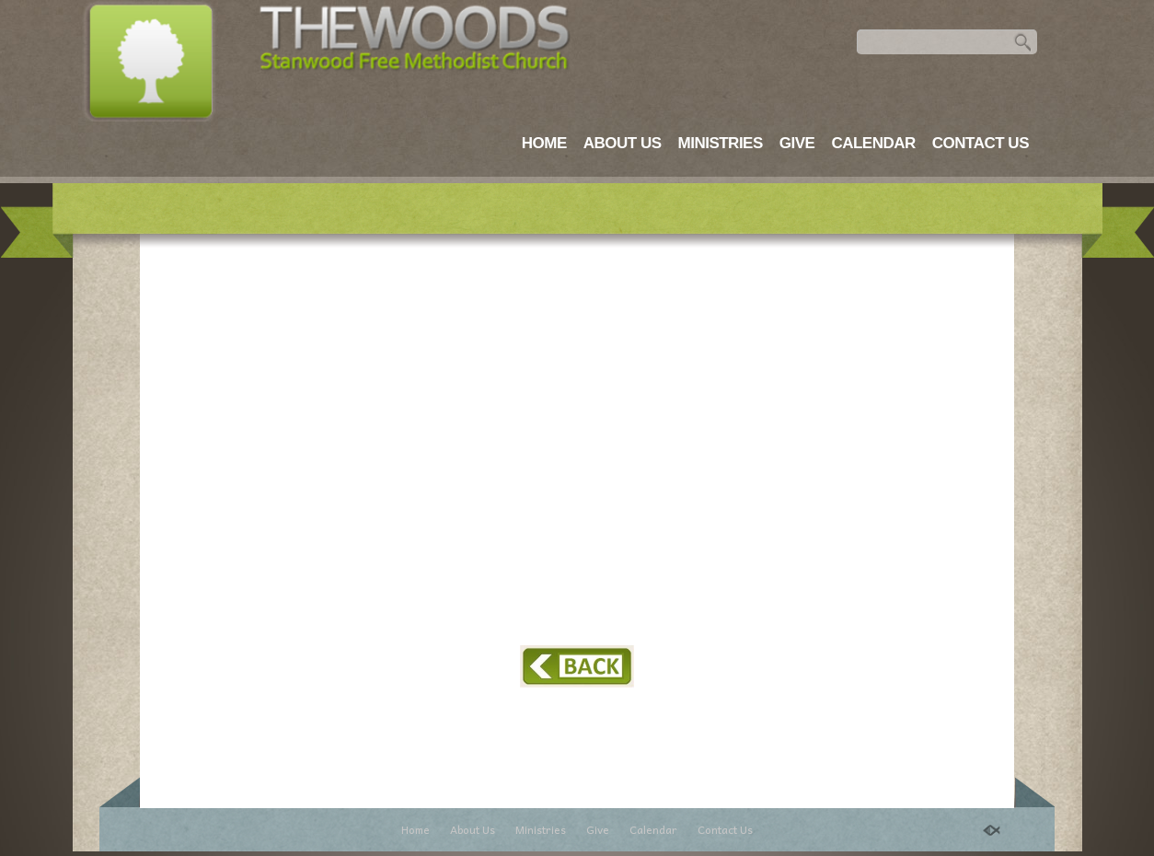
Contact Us (980, 143)
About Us (622, 143)
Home (544, 143)
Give (797, 143)
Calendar (873, 143)
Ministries (720, 143)
